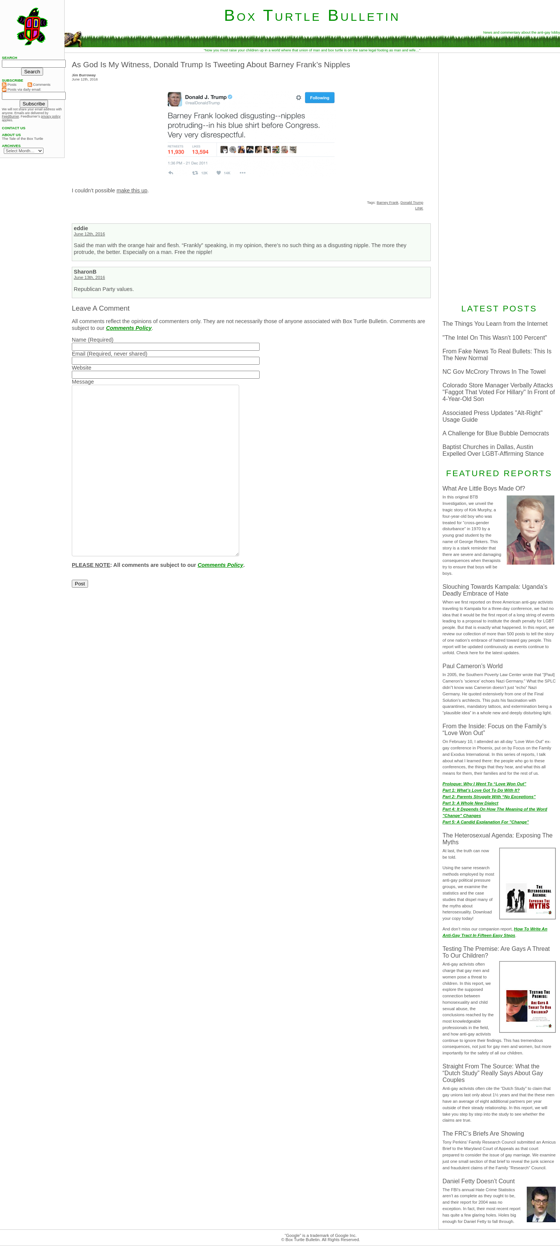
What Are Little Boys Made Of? (483, 488)
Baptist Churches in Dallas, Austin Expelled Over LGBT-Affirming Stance (493, 450)
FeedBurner (10, 116)
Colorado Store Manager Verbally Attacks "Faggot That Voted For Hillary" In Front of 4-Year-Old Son (498, 392)
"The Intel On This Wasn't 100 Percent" (494, 337)
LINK (419, 208)
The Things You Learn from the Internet (495, 323)
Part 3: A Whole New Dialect (470, 803)
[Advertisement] (499, 177)
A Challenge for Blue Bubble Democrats (495, 433)
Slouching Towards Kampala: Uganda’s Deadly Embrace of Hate (495, 590)
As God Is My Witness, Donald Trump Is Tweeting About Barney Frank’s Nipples (211, 64)
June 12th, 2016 (89, 234)
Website (81, 368)
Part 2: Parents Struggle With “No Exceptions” (489, 796)
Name (79, 340)
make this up (131, 190)
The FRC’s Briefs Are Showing (483, 1133)
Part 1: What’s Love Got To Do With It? (481, 790)
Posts (9, 84)
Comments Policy (129, 328)
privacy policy (50, 116)
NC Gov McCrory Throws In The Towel (494, 371)
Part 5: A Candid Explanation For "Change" (485, 822)
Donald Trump (412, 202)
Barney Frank (388, 202)
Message (83, 382)
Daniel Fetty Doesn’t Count (478, 1181)
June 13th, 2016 (89, 277)
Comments (39, 84)
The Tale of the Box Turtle (22, 139)
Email (78, 354)
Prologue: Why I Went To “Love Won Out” (484, 784)
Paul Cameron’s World (472, 666)
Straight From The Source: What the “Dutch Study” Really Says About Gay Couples (492, 1073)
